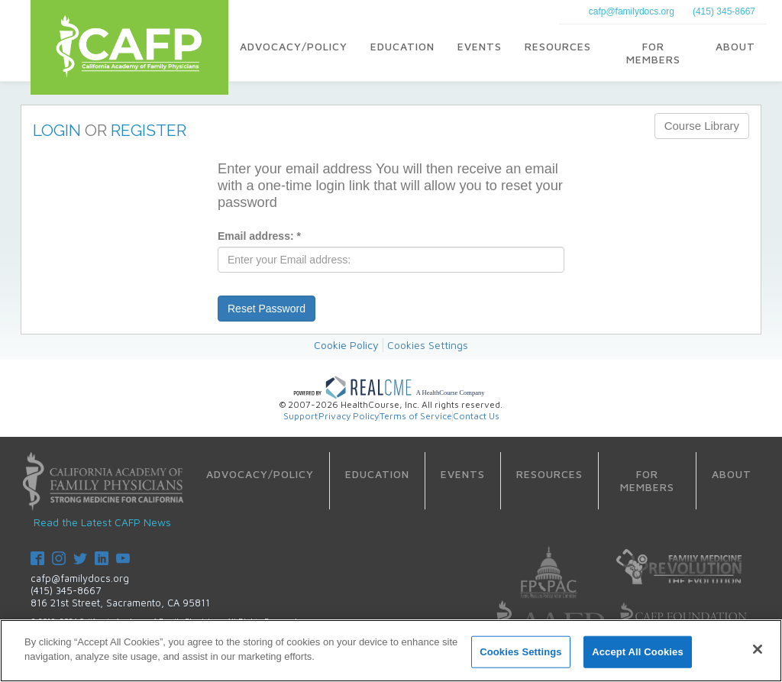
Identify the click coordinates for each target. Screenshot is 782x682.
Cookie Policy (346, 344)
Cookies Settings (427, 345)
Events (479, 46)
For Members (653, 53)
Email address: (259, 236)
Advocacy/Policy (293, 46)
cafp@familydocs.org (631, 11)
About (735, 46)
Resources (558, 46)
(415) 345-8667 (724, 11)
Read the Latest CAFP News (102, 522)
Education (402, 46)
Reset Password (266, 308)
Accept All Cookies (637, 652)
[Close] (757, 649)
